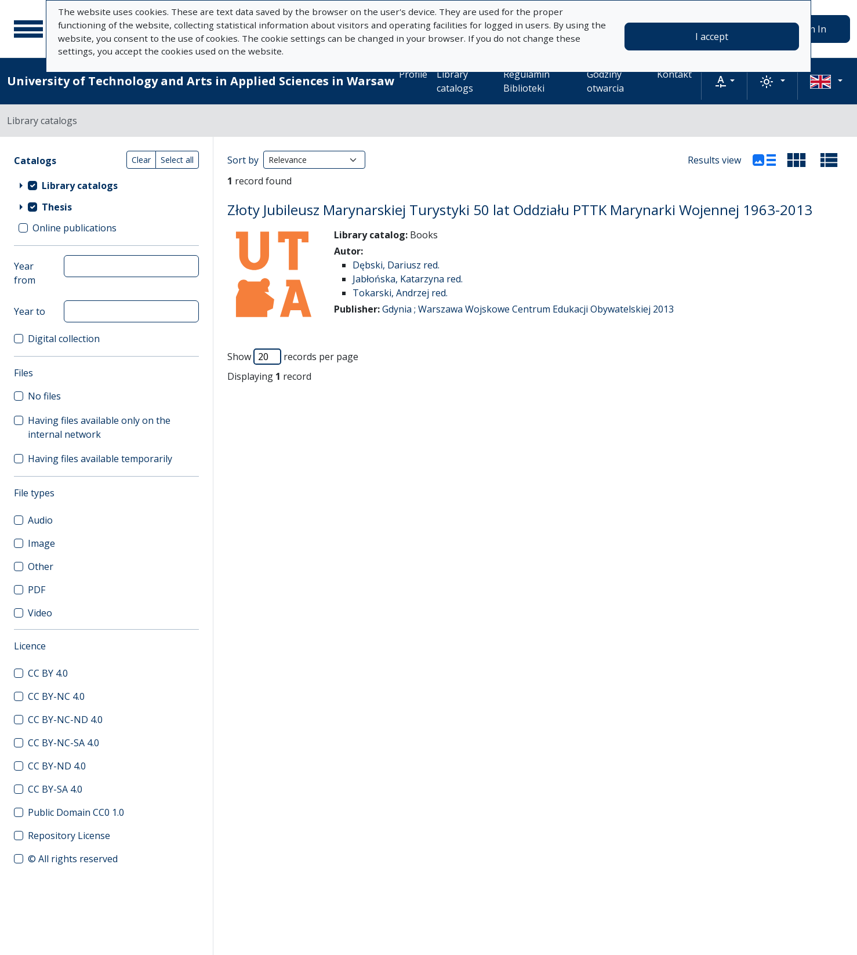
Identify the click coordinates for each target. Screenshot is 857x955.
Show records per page (292, 356)
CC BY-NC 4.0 (56, 696)
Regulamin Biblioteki (526, 81)
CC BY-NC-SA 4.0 (63, 742)
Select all (177, 159)
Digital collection (64, 338)
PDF (36, 589)
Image (41, 543)
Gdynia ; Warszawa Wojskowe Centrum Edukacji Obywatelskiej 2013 (528, 309)
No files (44, 396)
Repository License (69, 835)
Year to (29, 311)
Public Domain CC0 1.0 (76, 812)
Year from (24, 273)
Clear (141, 159)
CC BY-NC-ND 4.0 (65, 719)
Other (40, 566)
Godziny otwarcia (605, 81)
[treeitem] (106, 185)
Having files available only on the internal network (99, 427)
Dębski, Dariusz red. (396, 265)
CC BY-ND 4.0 (57, 766)
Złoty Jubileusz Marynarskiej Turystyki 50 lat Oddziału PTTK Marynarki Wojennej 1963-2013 (519, 209)
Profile (413, 74)
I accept (711, 36)
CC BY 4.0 (48, 673)
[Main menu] (28, 29)
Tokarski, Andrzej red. (400, 292)
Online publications (74, 227)
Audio (40, 520)
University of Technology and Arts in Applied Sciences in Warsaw (200, 81)
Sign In (811, 29)
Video (40, 613)
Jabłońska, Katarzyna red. (408, 279)
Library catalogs (455, 81)
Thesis (57, 207)
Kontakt (674, 74)
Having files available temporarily (100, 458)
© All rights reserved (73, 858)
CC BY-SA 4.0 (55, 789)
